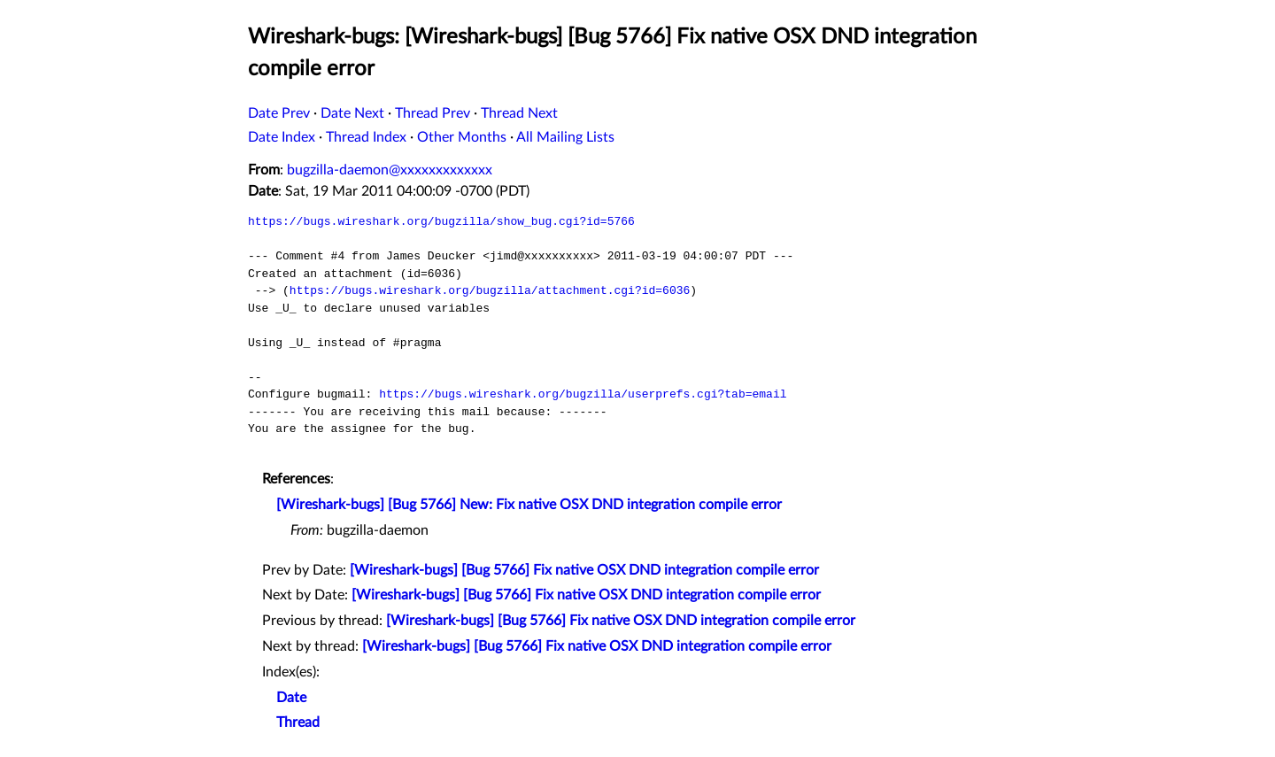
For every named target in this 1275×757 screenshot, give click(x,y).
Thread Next (519, 113)
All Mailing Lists (565, 137)
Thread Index (366, 137)
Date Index (281, 137)
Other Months (461, 137)
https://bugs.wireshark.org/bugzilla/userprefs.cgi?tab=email (582, 394)
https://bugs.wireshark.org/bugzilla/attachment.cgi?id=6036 (490, 290)
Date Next (352, 113)
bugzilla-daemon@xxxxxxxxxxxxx (389, 170)
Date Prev (279, 113)
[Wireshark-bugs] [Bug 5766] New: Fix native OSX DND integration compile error (529, 505)
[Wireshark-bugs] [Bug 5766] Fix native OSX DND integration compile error (584, 570)
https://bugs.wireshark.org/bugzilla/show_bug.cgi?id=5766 (441, 221)
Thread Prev (432, 113)
